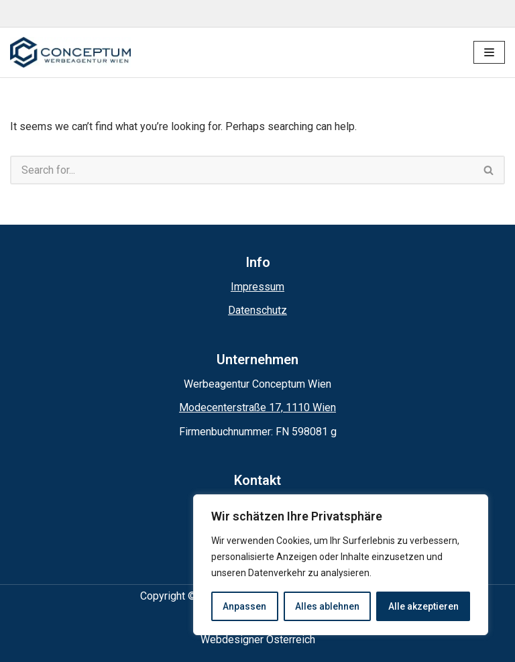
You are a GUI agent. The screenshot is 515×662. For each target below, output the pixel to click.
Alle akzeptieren (423, 606)
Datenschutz (257, 310)
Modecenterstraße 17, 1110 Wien (257, 407)
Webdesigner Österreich (258, 639)
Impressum (257, 286)
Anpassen (244, 606)
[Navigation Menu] (489, 52)
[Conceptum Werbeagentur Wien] (70, 52)
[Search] (241, 170)
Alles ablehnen (327, 606)
